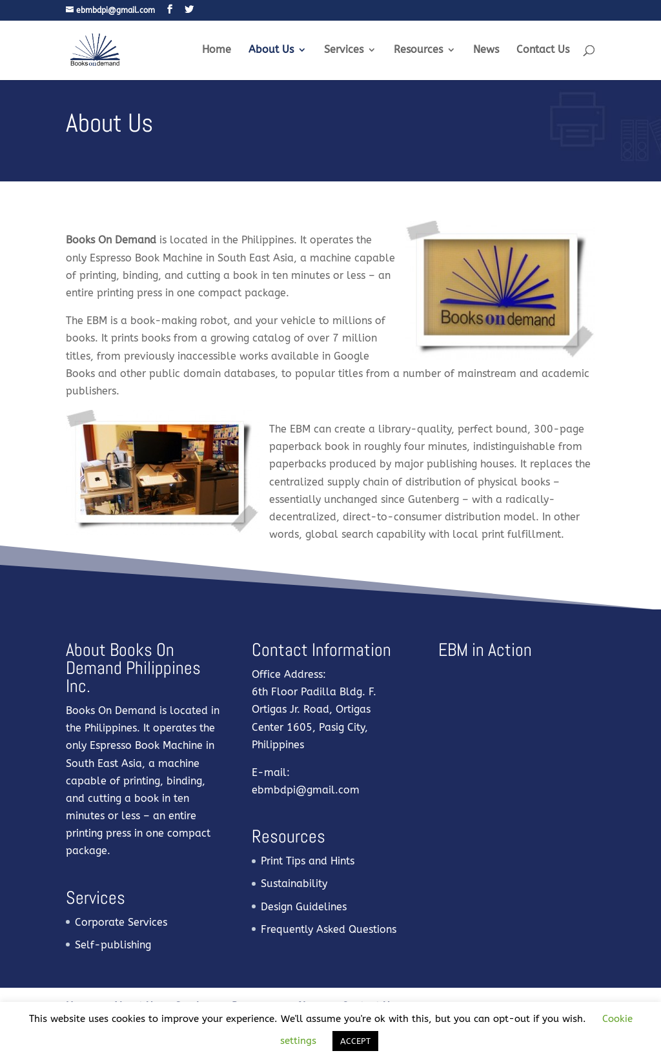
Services (343, 50)
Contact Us (542, 50)
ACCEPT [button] (355, 1041)
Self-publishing (113, 945)
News (486, 50)
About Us (271, 50)
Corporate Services (121, 922)
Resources (418, 50)
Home (216, 50)
